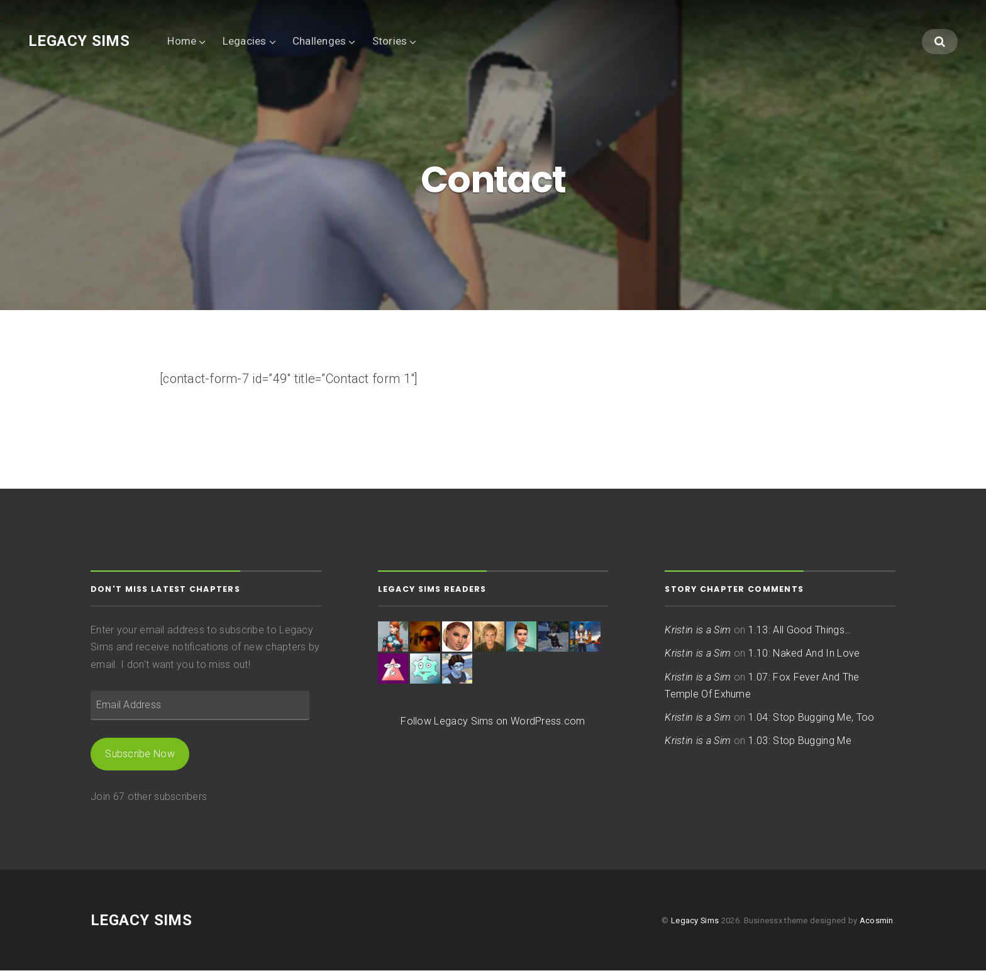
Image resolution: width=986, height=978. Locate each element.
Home (181, 41)
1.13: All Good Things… (799, 637)
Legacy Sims (79, 41)
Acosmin (877, 927)
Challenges (319, 41)
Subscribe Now (140, 761)
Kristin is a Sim (698, 637)
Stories (389, 41)
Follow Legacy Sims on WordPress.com (493, 729)
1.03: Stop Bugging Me (799, 748)
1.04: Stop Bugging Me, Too (811, 725)
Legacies (245, 41)
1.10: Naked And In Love (804, 661)
